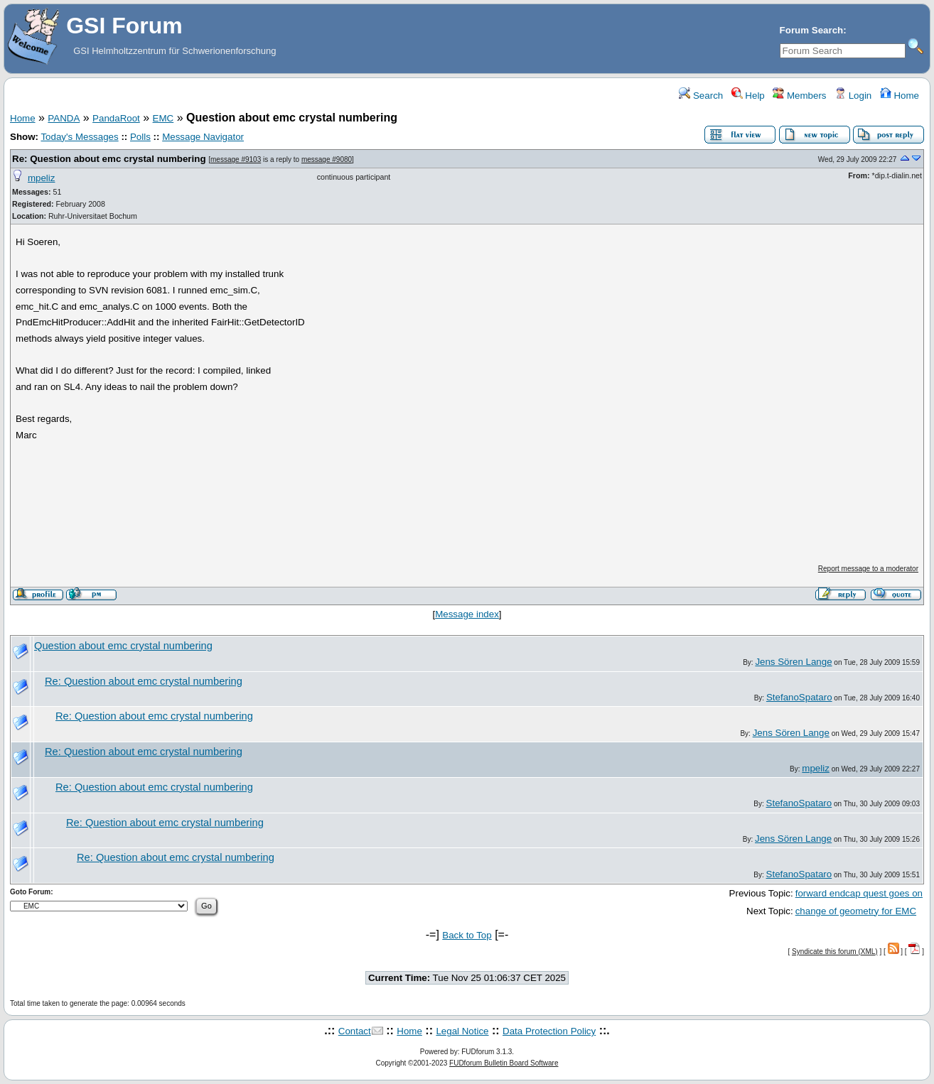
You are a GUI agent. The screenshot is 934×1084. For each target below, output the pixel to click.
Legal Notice (462, 1031)
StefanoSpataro (799, 697)
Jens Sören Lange (793, 661)
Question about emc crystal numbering (123, 645)
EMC (163, 118)
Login (852, 95)
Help (748, 95)
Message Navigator (203, 136)
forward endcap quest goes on (859, 893)
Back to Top (466, 935)
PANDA (64, 118)
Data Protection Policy (549, 1031)
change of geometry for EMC (855, 911)
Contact (354, 1031)
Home (899, 95)
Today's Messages (79, 136)
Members (799, 95)
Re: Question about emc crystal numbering (109, 158)
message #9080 (326, 159)
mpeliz (41, 178)
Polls (140, 136)
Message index (467, 614)
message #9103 (235, 159)
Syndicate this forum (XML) (835, 951)
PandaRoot (116, 118)
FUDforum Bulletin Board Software (503, 1063)
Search (701, 95)
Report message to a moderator (868, 569)
